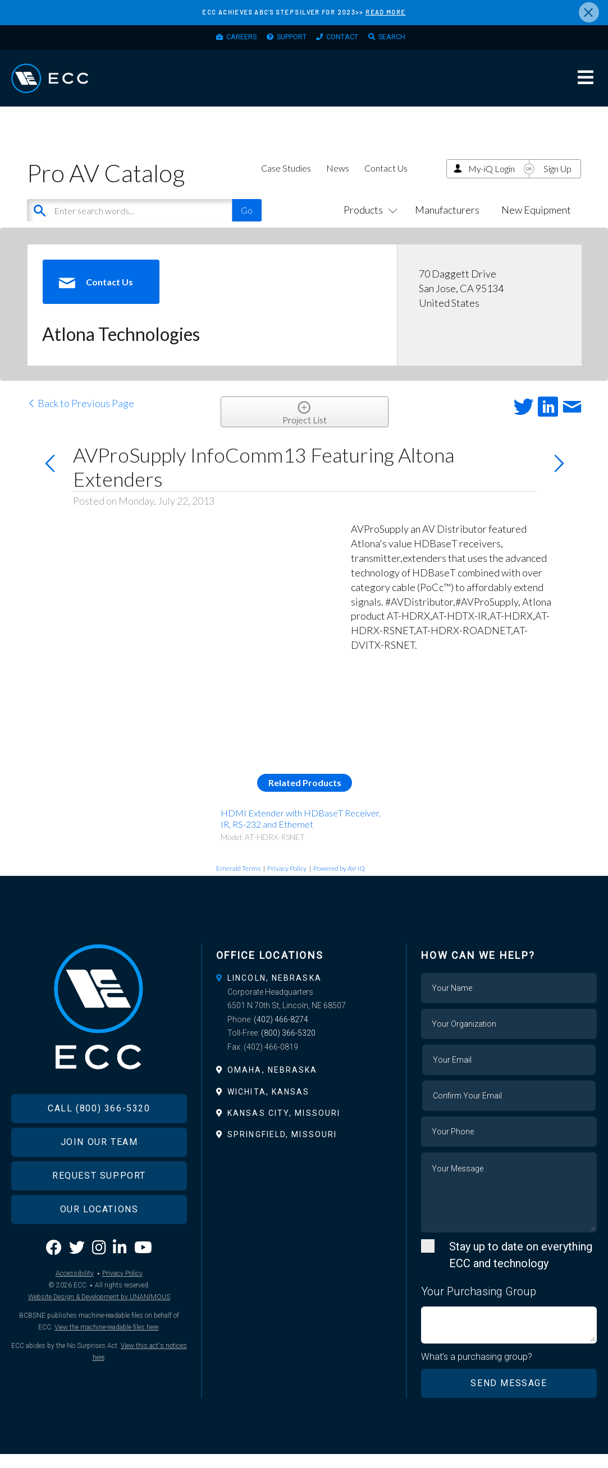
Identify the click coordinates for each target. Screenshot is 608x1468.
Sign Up (557, 182)
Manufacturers (447, 223)
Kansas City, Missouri (283, 1126)
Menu (585, 86)
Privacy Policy (287, 882)
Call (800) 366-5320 (99, 1143)
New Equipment (536, 223)
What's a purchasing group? (477, 1371)
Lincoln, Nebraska (274, 991)
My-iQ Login (491, 182)
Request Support (99, 1210)
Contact (347, 39)
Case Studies (286, 181)
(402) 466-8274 (281, 1032)
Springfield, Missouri (282, 1147)
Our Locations (99, 1244)
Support (288, 39)
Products (368, 223)
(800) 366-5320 (288, 1046)
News (337, 181)
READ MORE (385, 12)
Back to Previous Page (80, 416)
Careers (229, 39)
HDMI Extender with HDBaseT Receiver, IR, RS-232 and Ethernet (301, 831)
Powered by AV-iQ (339, 882)
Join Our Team (99, 1176)
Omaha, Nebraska (272, 1083)
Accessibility (75, 1308)
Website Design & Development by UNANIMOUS (99, 1331)
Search (404, 39)
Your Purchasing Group (478, 1305)
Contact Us (386, 181)
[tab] (304, 991)
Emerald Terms (238, 882)
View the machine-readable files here (106, 1361)
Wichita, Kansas (268, 1104)
